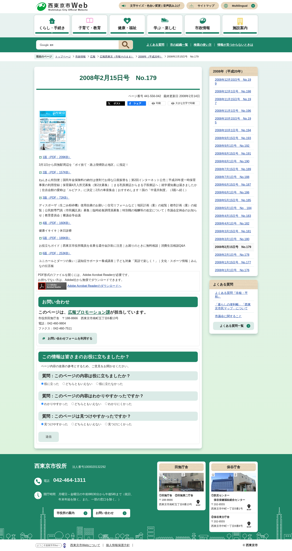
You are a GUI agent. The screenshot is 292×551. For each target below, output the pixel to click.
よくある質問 (155, 44)
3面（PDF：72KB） (56, 197)
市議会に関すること (228, 316)
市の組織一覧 (179, 44)
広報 (92, 56)
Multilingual (239, 5)
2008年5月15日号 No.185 (233, 200)
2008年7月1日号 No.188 (232, 177)
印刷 (158, 103)
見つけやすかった (56, 424)
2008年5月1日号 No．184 (233, 208)
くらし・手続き (52, 28)
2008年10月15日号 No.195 (233, 120)
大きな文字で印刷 (185, 103)
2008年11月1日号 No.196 (233, 110)
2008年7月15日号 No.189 (233, 169)
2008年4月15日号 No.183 (233, 215)
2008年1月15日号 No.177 (233, 262)
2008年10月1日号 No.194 (233, 130)
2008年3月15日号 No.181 (233, 231)
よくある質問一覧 (232, 325)
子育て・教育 (89, 28)
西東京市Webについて (85, 545)
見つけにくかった (120, 424)
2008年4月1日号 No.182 (232, 223)
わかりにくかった (120, 404)
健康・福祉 (127, 28)
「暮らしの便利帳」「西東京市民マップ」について (233, 306)
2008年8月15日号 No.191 (233, 153)
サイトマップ (206, 5)
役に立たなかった (111, 383)
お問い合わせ (105, 513)
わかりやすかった (56, 404)
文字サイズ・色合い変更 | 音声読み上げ (155, 5)
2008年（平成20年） (150, 56)
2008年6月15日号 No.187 (233, 184)
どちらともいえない (79, 383)
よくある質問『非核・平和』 (231, 294)
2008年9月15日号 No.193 (233, 138)
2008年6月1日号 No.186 (232, 192)
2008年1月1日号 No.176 (232, 270)
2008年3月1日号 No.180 (232, 239)
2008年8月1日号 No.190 (232, 161)
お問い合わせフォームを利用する (70, 338)
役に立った (51, 383)
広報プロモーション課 (89, 312)
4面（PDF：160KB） (57, 223)
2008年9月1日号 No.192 (232, 145)
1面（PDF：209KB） (57, 157)
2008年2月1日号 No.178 (232, 254)
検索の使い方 (203, 44)
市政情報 (202, 28)
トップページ (63, 56)
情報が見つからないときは (235, 44)
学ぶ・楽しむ (165, 28)
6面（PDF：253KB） (57, 253)
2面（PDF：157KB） (57, 172)
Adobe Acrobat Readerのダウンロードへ (79, 285)
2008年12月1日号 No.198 (233, 91)
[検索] (77, 45)
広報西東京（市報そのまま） (117, 56)
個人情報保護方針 (118, 545)
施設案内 (240, 28)
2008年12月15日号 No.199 (233, 81)
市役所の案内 (65, 513)
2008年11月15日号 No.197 (233, 101)
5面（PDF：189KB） (57, 238)
